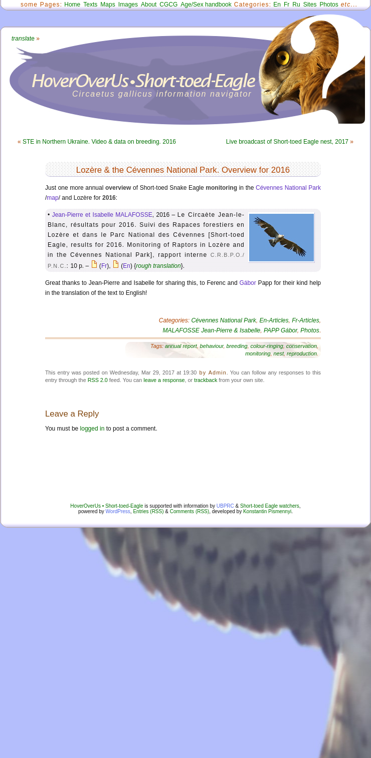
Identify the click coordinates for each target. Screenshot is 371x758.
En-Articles (274, 320)
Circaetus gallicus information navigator (162, 94)
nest (279, 353)
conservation (301, 346)
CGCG (168, 4)
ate (23, 38)
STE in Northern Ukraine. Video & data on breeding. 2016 (99, 141)
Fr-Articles (305, 320)
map (52, 197)
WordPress (118, 511)
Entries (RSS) (148, 511)
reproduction (302, 353)
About (148, 4)
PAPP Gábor (280, 330)
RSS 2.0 (98, 380)
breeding (237, 346)
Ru (296, 4)
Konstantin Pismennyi (267, 511)
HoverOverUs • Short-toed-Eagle (106, 506)
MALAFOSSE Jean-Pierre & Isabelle (212, 330)
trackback (205, 380)
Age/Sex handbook (205, 4)
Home (72, 4)
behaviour (212, 346)
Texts (90, 4)
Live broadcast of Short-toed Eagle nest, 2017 (287, 141)
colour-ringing (267, 346)
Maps (107, 4)
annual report (181, 346)
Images (128, 4)
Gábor (247, 282)
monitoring (257, 353)
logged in (92, 428)
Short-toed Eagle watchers (269, 506)
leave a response (163, 380)
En (277, 4)
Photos (328, 4)
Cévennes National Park (288, 187)
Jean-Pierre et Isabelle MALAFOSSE (102, 214)
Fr (286, 4)
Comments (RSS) (189, 511)
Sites (310, 4)
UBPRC (225, 506)
